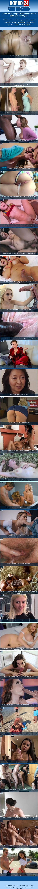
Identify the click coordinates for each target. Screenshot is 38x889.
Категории (11, 8)
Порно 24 (21, 22)
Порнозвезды (25, 8)
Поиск (18, 8)
